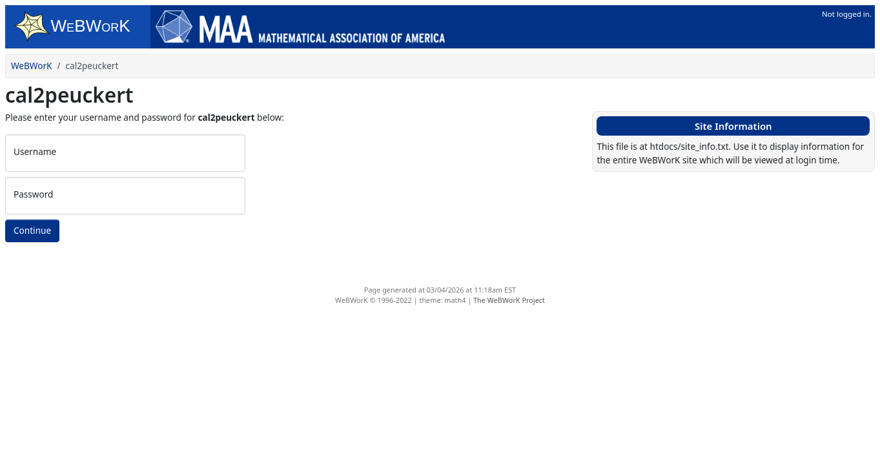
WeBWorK (31, 65)
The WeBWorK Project (509, 300)
